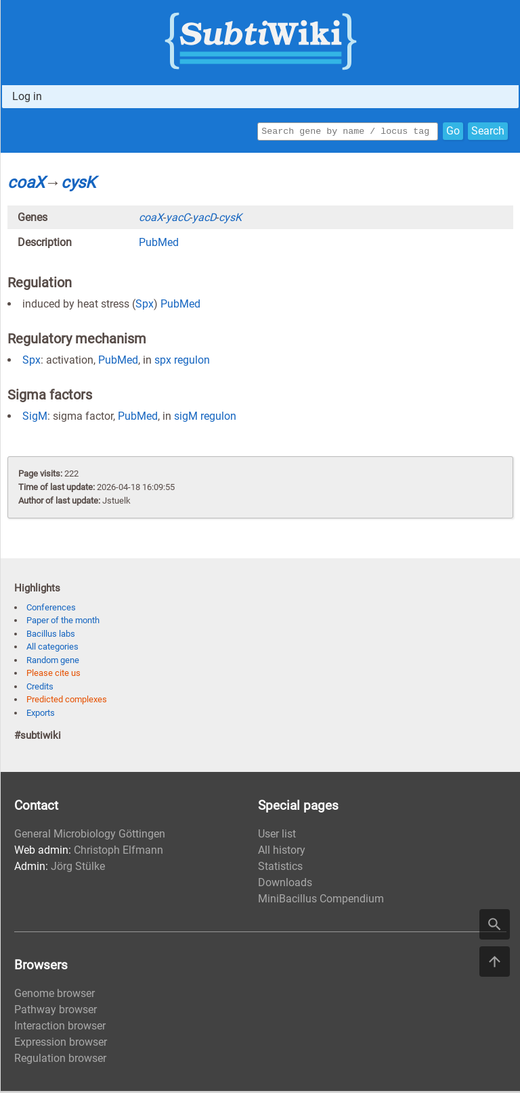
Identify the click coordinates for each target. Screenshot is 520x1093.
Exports (40, 715)
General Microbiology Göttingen (89, 835)
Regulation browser (60, 1060)
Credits (39, 688)
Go (453, 132)
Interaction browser (60, 1027)
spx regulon (182, 362)
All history (281, 852)
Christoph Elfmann (118, 852)
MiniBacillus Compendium (321, 900)
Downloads (285, 884)
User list (277, 835)
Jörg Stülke (78, 868)
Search (487, 132)
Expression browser (60, 1044)
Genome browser (54, 995)
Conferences (51, 609)
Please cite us (53, 675)
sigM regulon (205, 418)
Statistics (280, 868)
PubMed (159, 244)
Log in (27, 96)
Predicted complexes (66, 701)
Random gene (52, 662)
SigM (34, 418)
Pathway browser (55, 1011)
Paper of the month (63, 622)
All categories (52, 648)
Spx (144, 305)
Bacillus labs (50, 636)
